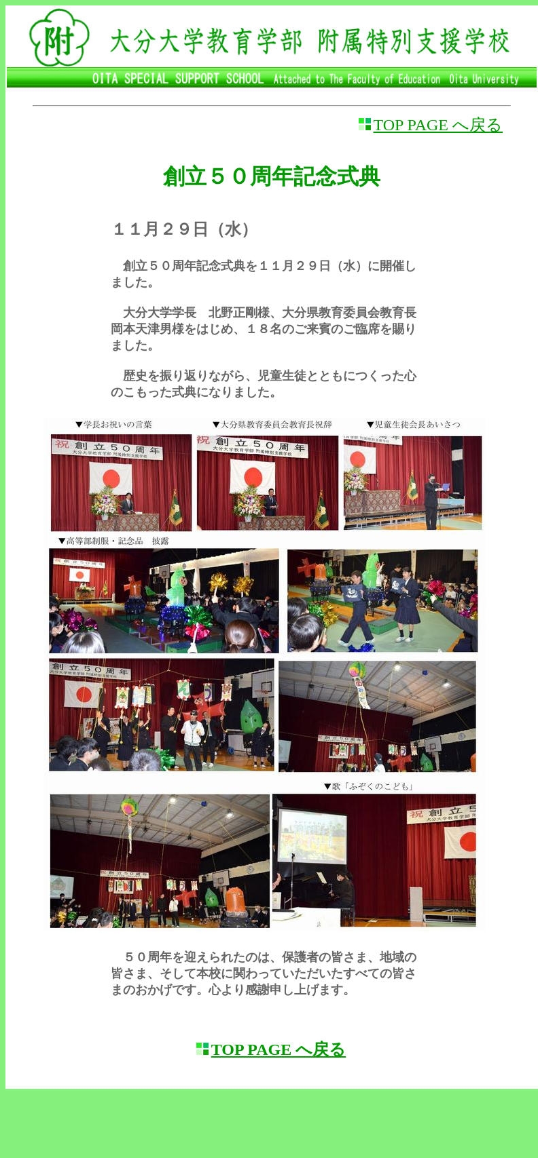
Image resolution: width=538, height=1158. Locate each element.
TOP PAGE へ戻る (438, 125)
